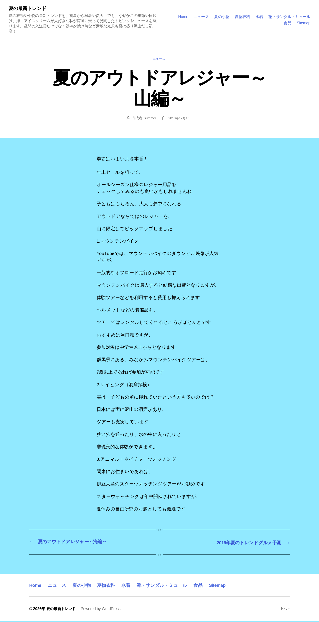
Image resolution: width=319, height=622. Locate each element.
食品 (287, 23)
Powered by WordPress (102, 609)
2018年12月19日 (180, 119)
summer (150, 119)
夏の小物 (221, 17)
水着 (259, 17)
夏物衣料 (242, 17)
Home (183, 17)
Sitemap (303, 23)
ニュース (201, 17)
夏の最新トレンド (29, 8)
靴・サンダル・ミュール (289, 17)
